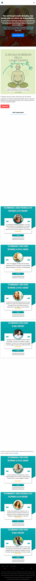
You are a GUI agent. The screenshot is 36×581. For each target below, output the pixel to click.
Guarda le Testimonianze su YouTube (18, 114)
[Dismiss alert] (18, 1)
